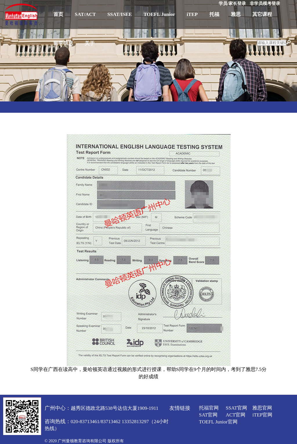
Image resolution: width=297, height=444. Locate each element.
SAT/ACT (85, 14)
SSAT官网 (236, 408)
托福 (214, 14)
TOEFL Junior (159, 14)
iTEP (192, 14)
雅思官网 (262, 408)
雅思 (236, 14)
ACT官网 (235, 415)
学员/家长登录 (232, 3)
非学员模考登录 (265, 3)
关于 (90, 43)
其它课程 (262, 14)
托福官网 (209, 408)
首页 (58, 14)
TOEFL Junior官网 (218, 422)
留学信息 (63, 43)
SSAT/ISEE (119, 14)
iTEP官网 (262, 415)
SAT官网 (208, 415)
